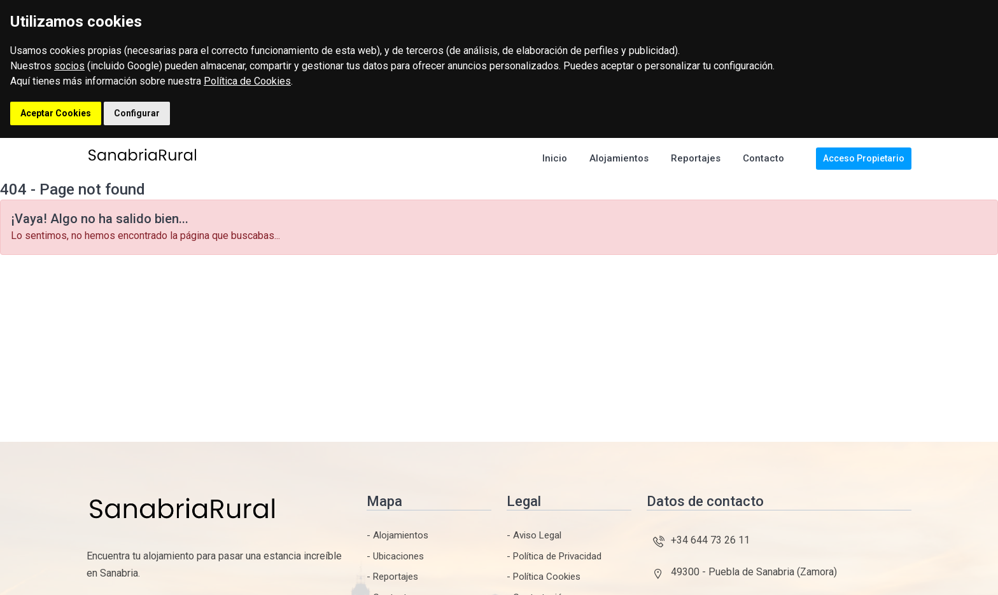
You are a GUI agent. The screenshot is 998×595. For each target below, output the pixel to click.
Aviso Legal (537, 535)
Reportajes (695, 158)
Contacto (763, 158)
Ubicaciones (398, 556)
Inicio (554, 158)
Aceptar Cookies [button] (55, 113)
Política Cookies (546, 576)
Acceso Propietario (863, 158)
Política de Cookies (247, 81)
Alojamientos (619, 158)
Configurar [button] (137, 113)
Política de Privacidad (557, 556)
